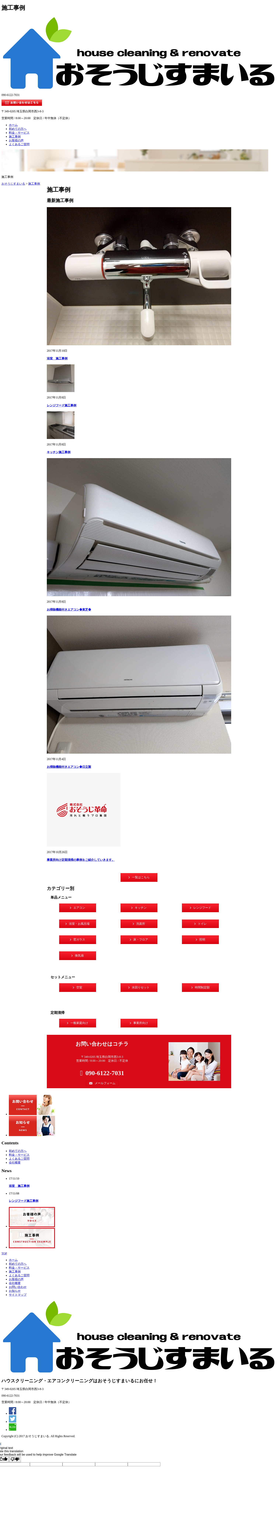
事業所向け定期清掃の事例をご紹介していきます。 (81, 859)
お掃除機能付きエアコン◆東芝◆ (69, 609)
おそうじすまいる (13, 183)
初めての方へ (18, 128)
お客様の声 (16, 140)
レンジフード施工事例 (61, 405)
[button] (139, 877)
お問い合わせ (18, 1287)
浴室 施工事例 (57, 358)
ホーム (13, 124)
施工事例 (15, 136)
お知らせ (15, 1290)
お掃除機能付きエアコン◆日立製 (69, 766)
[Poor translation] (15, 1459)
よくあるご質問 (19, 144)
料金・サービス (19, 132)
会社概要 (15, 1162)
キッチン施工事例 (58, 452)
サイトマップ (18, 1294)
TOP (4, 1253)
